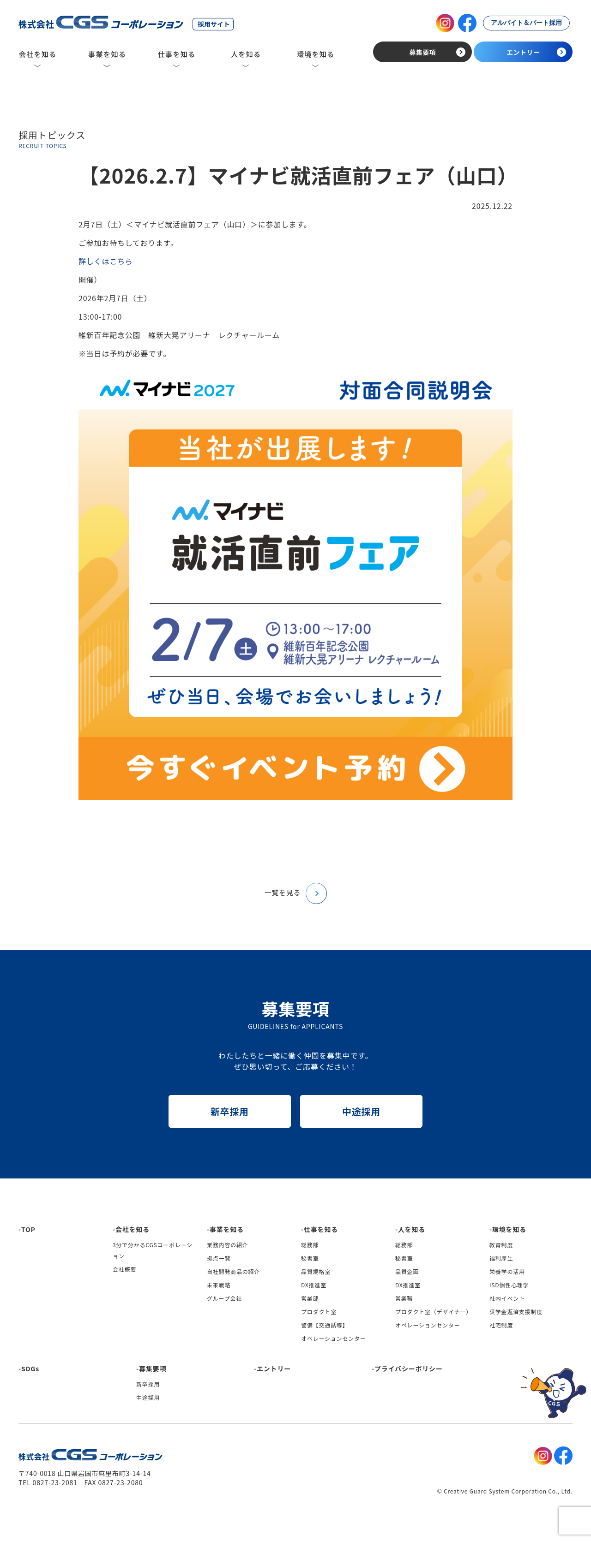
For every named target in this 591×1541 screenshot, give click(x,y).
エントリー (274, 1368)
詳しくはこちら (105, 261)
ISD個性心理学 (509, 1285)
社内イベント (507, 1298)
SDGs (30, 1368)
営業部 (310, 1298)
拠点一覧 (218, 1258)
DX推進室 (313, 1285)
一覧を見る (295, 892)
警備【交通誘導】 (324, 1325)
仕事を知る (321, 1229)
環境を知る (509, 1229)
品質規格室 (316, 1271)
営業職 (404, 1298)
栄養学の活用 (507, 1271)
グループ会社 (224, 1298)
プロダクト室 (319, 1311)
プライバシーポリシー (408, 1368)
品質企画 (407, 1271)
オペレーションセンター (333, 1338)
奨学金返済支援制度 (516, 1311)
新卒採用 (230, 1111)
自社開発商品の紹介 (233, 1271)
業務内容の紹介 (227, 1245)
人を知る (411, 1229)
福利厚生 (501, 1258)
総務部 (310, 1245)
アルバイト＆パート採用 (526, 22)
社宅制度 (501, 1325)
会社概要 (124, 1269)
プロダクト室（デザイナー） (433, 1311)
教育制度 (501, 1245)
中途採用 (361, 1111)
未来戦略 (218, 1285)
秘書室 (310, 1258)
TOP (28, 1229)
